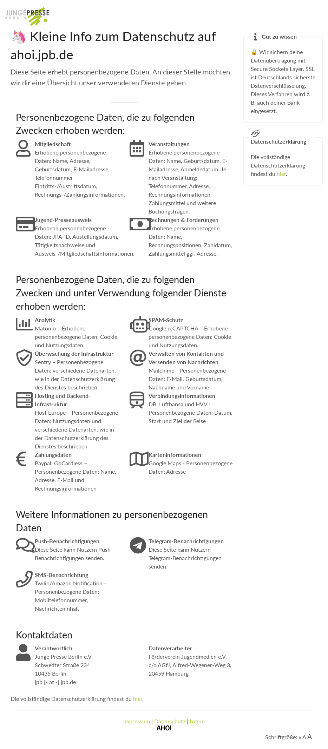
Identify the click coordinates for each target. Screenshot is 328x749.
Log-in (197, 721)
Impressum (136, 721)
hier (137, 698)
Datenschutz (169, 721)
